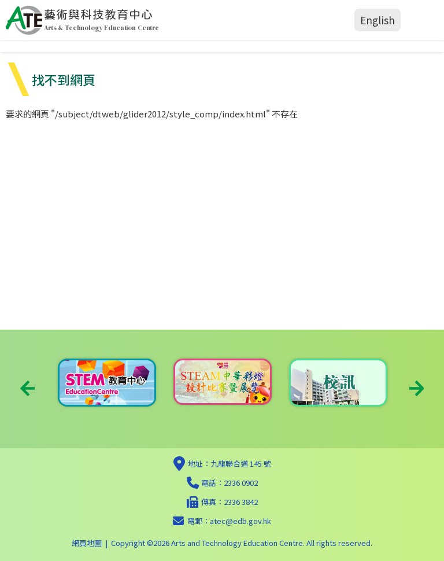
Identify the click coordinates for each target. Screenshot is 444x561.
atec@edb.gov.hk (240, 520)
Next (416, 388)
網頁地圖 (87, 542)
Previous (27, 388)
